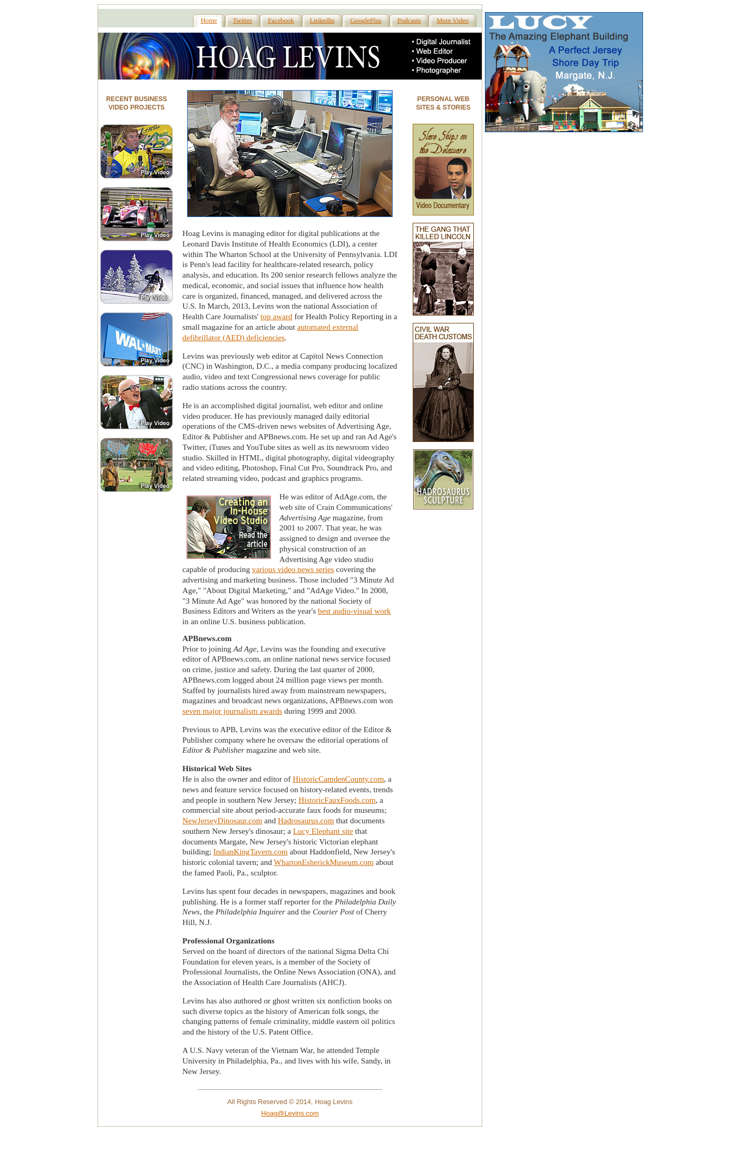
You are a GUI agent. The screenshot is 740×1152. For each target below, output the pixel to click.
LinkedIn (322, 20)
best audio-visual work (354, 610)
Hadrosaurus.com (306, 820)
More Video (452, 20)
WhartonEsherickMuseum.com (324, 862)
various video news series (293, 569)
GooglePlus (365, 20)
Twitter (242, 20)
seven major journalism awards (232, 710)
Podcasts (409, 20)
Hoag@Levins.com (289, 1113)
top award (276, 316)
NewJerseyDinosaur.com (222, 820)
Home (209, 20)
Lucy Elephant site (323, 830)
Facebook (281, 20)
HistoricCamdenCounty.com (338, 778)
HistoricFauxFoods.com (336, 799)
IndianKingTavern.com (250, 851)
